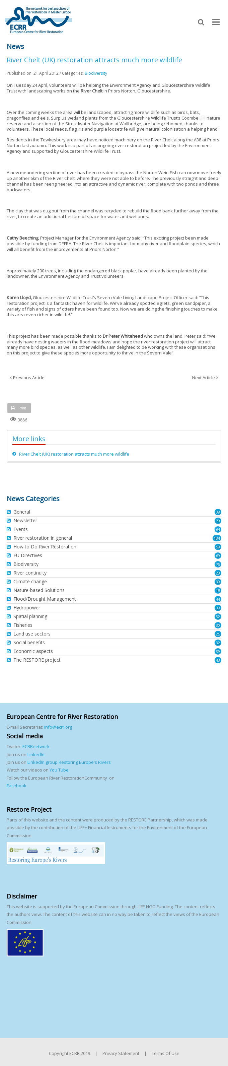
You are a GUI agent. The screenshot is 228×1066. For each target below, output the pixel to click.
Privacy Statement (120, 1053)
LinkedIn (36, 754)
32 (218, 616)
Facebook (16, 786)
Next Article (203, 378)
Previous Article (29, 378)
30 (218, 625)
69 (218, 555)
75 (218, 564)
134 (217, 538)
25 (218, 634)
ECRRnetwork (36, 746)
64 (218, 529)
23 (218, 573)
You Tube (59, 770)
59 (218, 546)
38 (218, 512)
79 (218, 520)
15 (218, 590)
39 (218, 581)
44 (218, 599)
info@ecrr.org (58, 727)
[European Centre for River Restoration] (38, 19)
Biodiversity (96, 73)
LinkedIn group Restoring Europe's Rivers (69, 762)
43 (218, 660)
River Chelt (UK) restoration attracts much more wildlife (74, 454)
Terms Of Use (165, 1053)
